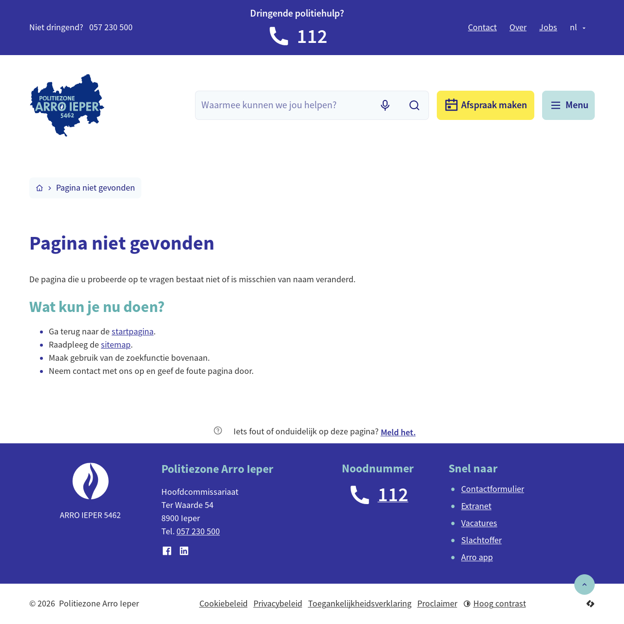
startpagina (133, 331)
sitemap (116, 344)
